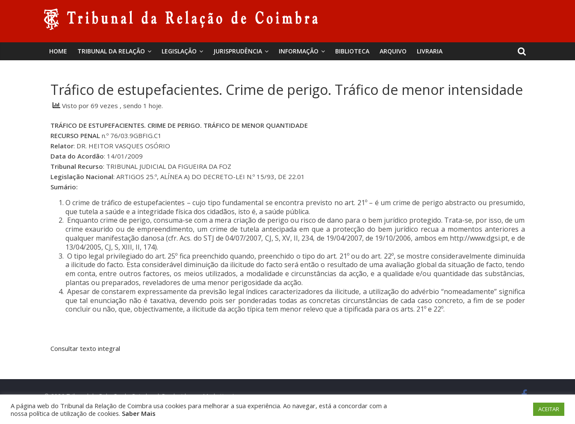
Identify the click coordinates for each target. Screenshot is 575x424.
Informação (298, 51)
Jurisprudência (237, 51)
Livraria (429, 51)
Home (58, 51)
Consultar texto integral (85, 348)
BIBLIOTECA (352, 51)
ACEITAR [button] (548, 409)
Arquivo (393, 51)
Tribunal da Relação (111, 51)
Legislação (179, 51)
